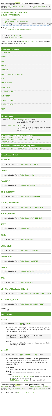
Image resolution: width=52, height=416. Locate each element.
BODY (3, 63)
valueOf (20, 126)
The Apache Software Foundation (29, 408)
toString (5, 149)
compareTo (12, 145)
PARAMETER (5, 101)
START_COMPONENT (8, 106)
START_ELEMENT (7, 110)
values (20, 132)
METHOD (8, 7)
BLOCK (3, 59)
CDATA (3, 68)
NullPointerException (19, 395)
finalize (29, 145)
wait (30, 156)
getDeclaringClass (9, 147)
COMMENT (4, 73)
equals (21, 145)
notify (13, 156)
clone (3, 145)
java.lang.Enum (11, 22)
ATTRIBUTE (5, 54)
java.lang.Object (9, 20)
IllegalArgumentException (21, 391)
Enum (11, 38)
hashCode (23, 147)
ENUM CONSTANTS (18, 6)
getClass (5, 156)
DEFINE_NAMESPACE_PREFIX (12, 78)
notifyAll (22, 156)
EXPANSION (5, 92)
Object (33, 154)
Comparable (18, 30)
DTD (2, 82)
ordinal (37, 147)
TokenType (23, 22)
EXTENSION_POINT (8, 96)
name (30, 147)
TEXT (3, 115)
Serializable (10, 30)
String (27, 126)
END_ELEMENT (6, 87)
